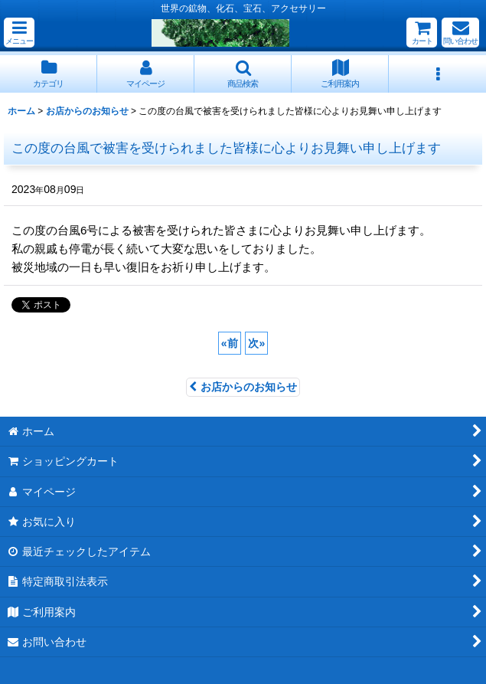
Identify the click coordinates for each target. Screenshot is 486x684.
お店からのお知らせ (243, 387)
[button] (19, 32)
